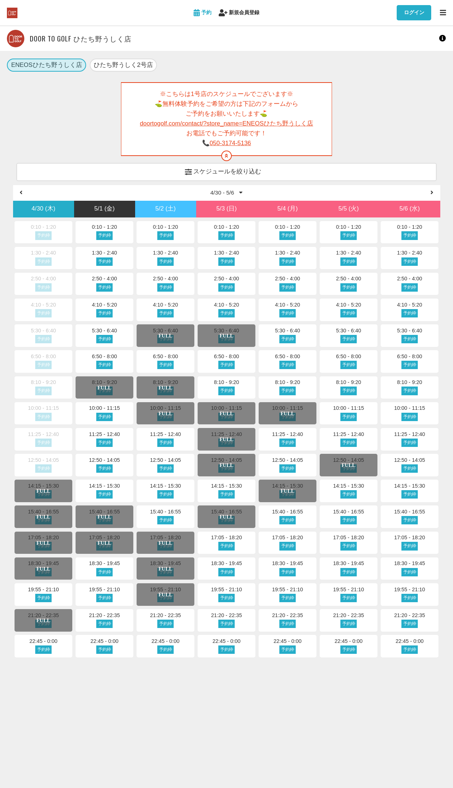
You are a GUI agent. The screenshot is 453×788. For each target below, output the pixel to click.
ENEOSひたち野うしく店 (46, 65)
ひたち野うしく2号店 (123, 65)
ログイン (414, 12)
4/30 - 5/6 (226, 194)
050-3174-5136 (230, 143)
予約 (203, 13)
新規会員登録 (239, 13)
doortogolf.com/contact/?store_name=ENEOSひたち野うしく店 (226, 124)
